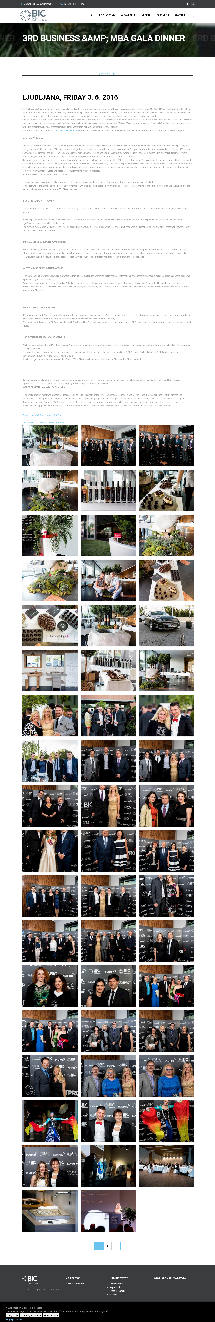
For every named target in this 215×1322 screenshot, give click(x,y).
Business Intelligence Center (64, 130)
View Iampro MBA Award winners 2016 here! (43, 415)
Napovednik (128, 15)
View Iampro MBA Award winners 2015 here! (43, 423)
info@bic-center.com (74, 4)
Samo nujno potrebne (31, 1315)
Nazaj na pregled (108, 73)
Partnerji (163, 15)
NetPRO (146, 15)
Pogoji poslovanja (14, 1319)
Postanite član (116, 1284)
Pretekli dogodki (117, 1291)
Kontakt (180, 15)
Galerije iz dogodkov (75, 1284)
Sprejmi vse (12, 1315)
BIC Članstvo (107, 15)
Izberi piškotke (51, 1315)
